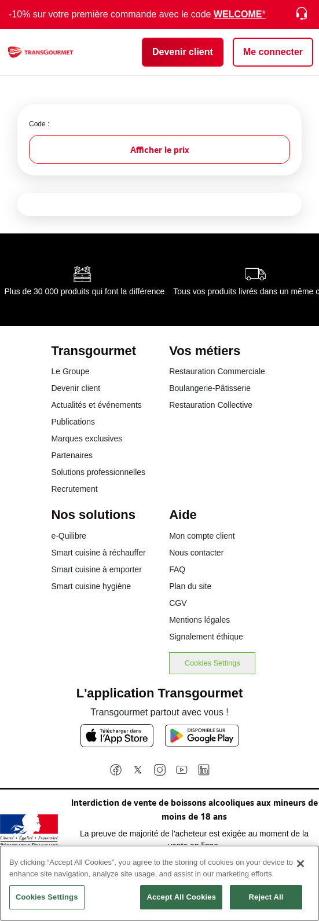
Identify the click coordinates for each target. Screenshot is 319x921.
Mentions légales (199, 619)
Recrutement (74, 489)
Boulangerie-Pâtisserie (210, 388)
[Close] (300, 871)
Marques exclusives (86, 438)
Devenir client (75, 388)
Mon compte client (202, 535)
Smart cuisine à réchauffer (98, 552)
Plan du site (190, 586)
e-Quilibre (68, 535)
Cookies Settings (212, 663)
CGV (177, 603)
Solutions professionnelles (98, 472)
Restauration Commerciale (217, 371)
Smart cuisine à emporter (96, 569)
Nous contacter (196, 552)
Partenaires (72, 455)
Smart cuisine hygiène (91, 586)
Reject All (265, 904)
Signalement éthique (206, 636)
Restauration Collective (210, 405)
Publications (73, 421)
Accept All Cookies (181, 904)
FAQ (177, 569)
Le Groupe (70, 371)
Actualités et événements (96, 405)
